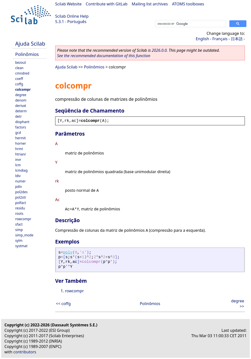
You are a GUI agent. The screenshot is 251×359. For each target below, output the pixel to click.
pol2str (20, 197)
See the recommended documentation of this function (103, 55)
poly (67, 252)
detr (18, 116)
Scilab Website (68, 4)
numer (20, 181)
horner (20, 143)
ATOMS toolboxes (188, 4)
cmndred (22, 73)
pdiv (18, 186)
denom (20, 100)
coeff (19, 78)
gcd (18, 132)
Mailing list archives (150, 4)
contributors (24, 352)
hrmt (19, 148)
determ (21, 111)
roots (19, 213)
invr (18, 159)
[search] (190, 24)
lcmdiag (21, 170)
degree (20, 94)
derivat (20, 105)
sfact (19, 224)
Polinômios (27, 54)
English (202, 38)
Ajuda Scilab (30, 43)
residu (20, 208)
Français (219, 38)
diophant (22, 121)
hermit (20, 138)
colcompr (23, 89)
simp (19, 229)
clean (19, 67)
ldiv (18, 175)
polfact (20, 202)
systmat (21, 246)
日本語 (237, 38)
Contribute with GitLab (106, 4)
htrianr (20, 154)
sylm (19, 240)
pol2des (21, 192)
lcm (18, 165)
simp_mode (24, 235)
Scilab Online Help (71, 16)
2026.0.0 (159, 50)
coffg (19, 84)
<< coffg (63, 303)
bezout (20, 62)
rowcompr (23, 219)
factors (20, 127)
